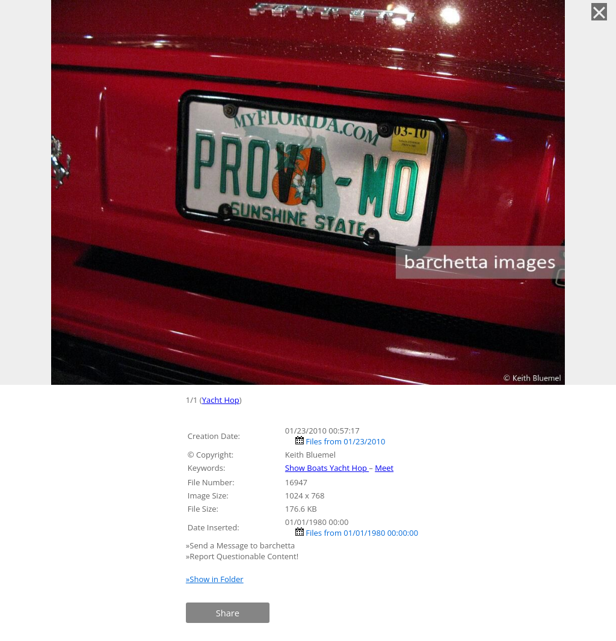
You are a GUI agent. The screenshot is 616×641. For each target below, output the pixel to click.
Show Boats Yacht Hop (327, 467)
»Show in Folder (215, 579)
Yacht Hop (220, 399)
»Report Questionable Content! (242, 556)
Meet (384, 467)
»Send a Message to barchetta (241, 545)
